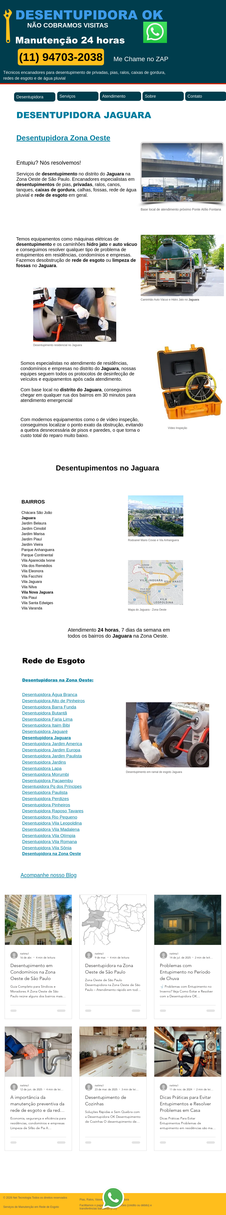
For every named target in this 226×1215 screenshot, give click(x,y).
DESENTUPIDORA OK (89, 15)
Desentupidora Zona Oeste (63, 138)
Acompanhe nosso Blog (49, 875)
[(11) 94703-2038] (61, 57)
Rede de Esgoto (53, 661)
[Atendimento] (120, 96)
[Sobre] (163, 96)
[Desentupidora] (34, 97)
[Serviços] (77, 96)
